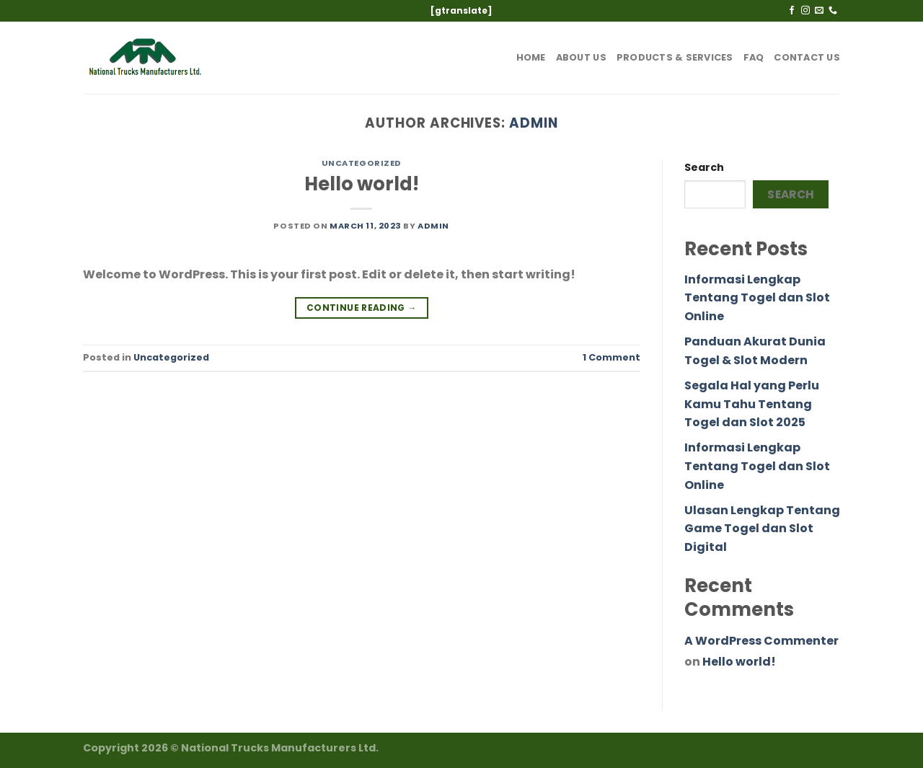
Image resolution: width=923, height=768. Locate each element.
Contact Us (807, 57)
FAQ (753, 57)
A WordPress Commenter (761, 640)
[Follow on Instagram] (805, 11)
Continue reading (361, 307)
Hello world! (361, 184)
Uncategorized (362, 163)
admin (533, 123)
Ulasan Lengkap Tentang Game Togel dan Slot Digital (762, 528)
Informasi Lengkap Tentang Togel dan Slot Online (757, 298)
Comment (611, 357)
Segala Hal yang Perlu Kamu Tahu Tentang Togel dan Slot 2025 (751, 404)
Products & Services (675, 57)
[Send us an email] (819, 11)
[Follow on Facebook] (791, 11)
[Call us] (833, 11)
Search (704, 167)
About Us (581, 57)
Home (531, 57)
